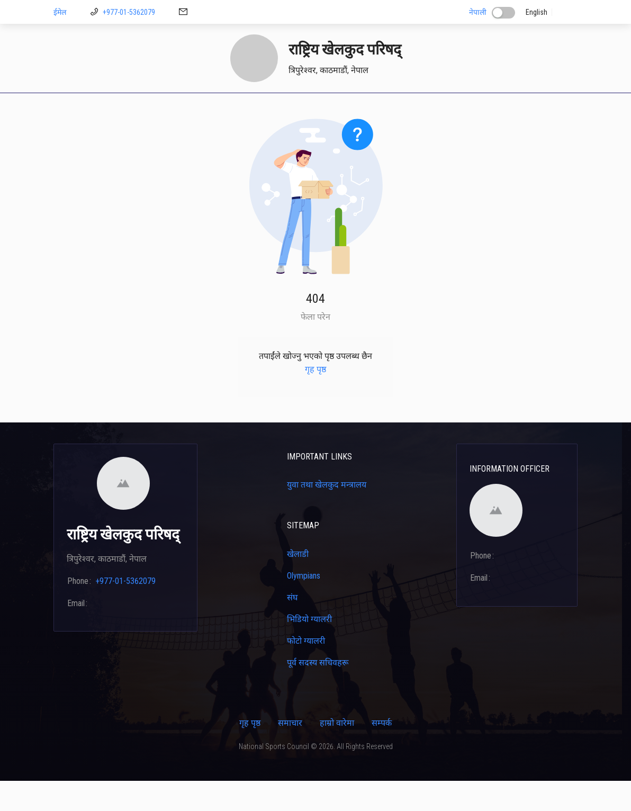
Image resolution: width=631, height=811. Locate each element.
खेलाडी (283, 107)
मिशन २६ (245, 107)
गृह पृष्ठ (70, 107)
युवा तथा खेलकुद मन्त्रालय (326, 515)
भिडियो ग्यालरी (309, 649)
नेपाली (477, 12)
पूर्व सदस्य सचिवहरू (317, 693)
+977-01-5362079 (129, 12)
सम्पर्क (542, 107)
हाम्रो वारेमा (337, 753)
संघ (292, 628)
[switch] (503, 13)
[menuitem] (70, 108)
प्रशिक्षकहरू (324, 107)
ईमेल (59, 12)
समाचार (290, 753)
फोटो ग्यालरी (306, 671)
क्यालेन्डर (426, 107)
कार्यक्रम (506, 107)
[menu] (315, 108)
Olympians (303, 606)
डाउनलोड (204, 107)
